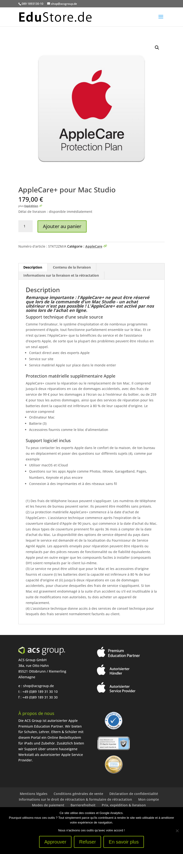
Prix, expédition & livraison (124, 805)
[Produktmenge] (25, 226)
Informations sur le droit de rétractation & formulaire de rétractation (75, 799)
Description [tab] (32, 267)
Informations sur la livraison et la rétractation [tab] (61, 275)
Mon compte (148, 799)
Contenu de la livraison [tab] (72, 267)
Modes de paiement (48, 805)
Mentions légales (33, 793)
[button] (157, 47)
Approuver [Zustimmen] (55, 841)
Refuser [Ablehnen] (87, 841)
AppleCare (93, 246)
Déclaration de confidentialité (133, 793)
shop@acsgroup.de (38, 686)
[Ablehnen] (177, 830)
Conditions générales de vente (78, 793)
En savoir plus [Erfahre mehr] (124, 841)
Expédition (31, 206)
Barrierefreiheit (83, 805)
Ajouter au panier (62, 226)
